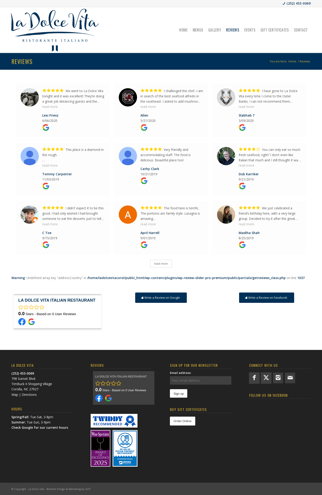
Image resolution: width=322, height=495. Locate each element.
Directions (29, 394)
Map (14, 394)
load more (161, 263)
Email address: (180, 373)
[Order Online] (182, 421)
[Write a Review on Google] (161, 298)
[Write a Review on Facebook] (266, 298)
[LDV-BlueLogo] (54, 30)
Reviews (21, 61)
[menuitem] (183, 30)
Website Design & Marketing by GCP (68, 489)
